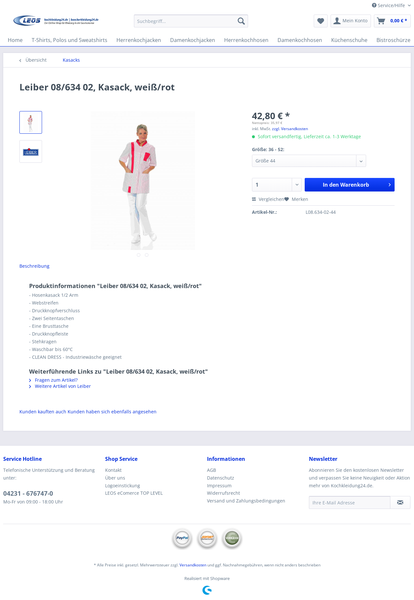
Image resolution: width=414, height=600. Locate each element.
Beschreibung (34, 266)
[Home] (15, 40)
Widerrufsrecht (223, 493)
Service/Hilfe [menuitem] (389, 5)
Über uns (115, 478)
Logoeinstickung (122, 485)
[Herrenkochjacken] (139, 40)
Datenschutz (220, 478)
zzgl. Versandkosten (290, 128)
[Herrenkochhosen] (246, 40)
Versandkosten (193, 565)
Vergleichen (268, 199)
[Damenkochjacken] (193, 40)
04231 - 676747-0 (28, 493)
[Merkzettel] (321, 21)
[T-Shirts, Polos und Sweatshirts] (69, 40)
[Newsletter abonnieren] (400, 502)
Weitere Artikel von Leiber (60, 386)
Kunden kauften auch (42, 412)
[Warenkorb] (392, 21)
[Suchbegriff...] (191, 21)
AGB (211, 470)
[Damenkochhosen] (300, 40)
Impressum (219, 485)
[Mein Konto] (351, 21)
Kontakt (113, 470)
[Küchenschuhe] (349, 40)
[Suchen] (241, 21)
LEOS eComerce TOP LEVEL (134, 493)
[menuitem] (191, 24)
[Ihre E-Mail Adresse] (349, 502)
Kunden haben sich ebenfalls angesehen (112, 412)
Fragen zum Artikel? (53, 380)
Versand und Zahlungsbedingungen (246, 501)
